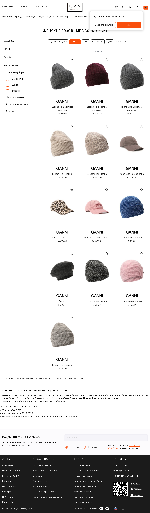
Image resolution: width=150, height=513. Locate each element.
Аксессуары (63, 17)
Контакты (7, 481)
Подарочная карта (83, 476)
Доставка (37, 476)
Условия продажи (41, 487)
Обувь (41, 17)
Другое (10, 111)
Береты (16, 91)
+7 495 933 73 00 (121, 465)
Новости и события (11, 471)
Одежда (30, 17)
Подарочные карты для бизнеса (89, 481)
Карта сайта (8, 502)
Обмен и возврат (41, 481)
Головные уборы (43, 379)
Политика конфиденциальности (48, 497)
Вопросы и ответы (42, 465)
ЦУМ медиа (7, 497)
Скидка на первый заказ (44, 492)
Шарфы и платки (15, 97)
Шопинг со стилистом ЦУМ (87, 471)
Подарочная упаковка (85, 487)
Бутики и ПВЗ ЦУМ (11, 476)
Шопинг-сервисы (82, 465)
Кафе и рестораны (83, 492)
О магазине (7, 465)
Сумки (50, 17)
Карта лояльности (83, 502)
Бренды (19, 17)
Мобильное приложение (45, 471)
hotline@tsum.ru (121, 471)
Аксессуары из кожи (17, 104)
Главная (4, 379)
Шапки (15, 85)
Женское (15, 379)
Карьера (6, 492)
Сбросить (121, 42)
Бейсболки (18, 79)
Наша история (9, 487)
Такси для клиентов (83, 497)
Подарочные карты (83, 17)
